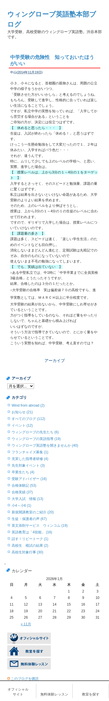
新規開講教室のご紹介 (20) (33, 512)
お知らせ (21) (22, 412)
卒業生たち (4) (23, 472)
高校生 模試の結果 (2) (30, 546)
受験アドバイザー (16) (29, 479)
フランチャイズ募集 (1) (30, 452)
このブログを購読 (25, 679)
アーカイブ (54, 360)
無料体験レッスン (54, 694)
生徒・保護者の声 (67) (29, 519)
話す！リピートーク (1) (30, 539)
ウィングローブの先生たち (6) (35, 432)
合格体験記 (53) (24, 485)
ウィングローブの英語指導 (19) (36, 439)
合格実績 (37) (22, 492)
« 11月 (26, 624)
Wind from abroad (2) (28, 405)
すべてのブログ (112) (28, 419)
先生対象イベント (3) (28, 465)
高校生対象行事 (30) (27, 552)
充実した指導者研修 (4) (30, 459)
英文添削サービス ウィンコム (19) (40, 526)
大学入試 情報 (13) (27, 499)
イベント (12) (22, 425)
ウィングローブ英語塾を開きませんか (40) (45, 445)
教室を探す (90, 694)
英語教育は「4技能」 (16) (32, 532)
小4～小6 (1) (21, 505)
